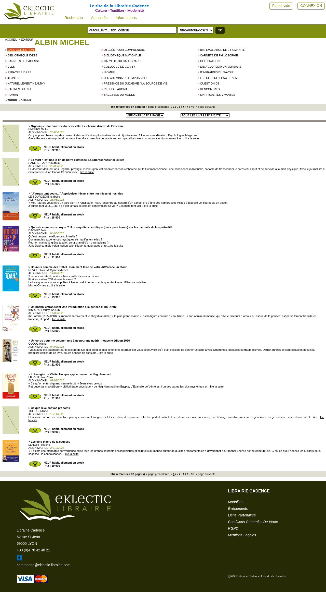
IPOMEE (109, 72)
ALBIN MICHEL (61, 42)
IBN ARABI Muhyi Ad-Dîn (44, 309)
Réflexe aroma (115, 89)
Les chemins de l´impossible (125, 77)
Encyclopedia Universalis (220, 66)
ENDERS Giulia (38, 129)
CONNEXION (311, 6)
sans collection (20, 49)
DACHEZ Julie (38, 230)
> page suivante (205, 106)
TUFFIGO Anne (38, 411)
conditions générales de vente (253, 522)
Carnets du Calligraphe (123, 61)
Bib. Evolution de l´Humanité (222, 49)
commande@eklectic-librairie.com (43, 565)
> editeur (26, 39)
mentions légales (242, 535)
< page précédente (157, 106)
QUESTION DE (209, 83)
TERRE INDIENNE (19, 100)
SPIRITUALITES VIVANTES (217, 94)
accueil (11, 39)
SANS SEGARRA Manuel (44, 162)
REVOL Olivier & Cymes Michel (48, 270)
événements (238, 508)
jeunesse (14, 77)
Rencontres (210, 89)
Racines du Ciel (19, 89)
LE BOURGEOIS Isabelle (44, 196)
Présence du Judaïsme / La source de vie (135, 83)
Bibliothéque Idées (22, 55)
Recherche (73, 17)
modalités (235, 502)
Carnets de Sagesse (23, 61)
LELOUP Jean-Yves (41, 377)
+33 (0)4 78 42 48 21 (33, 550)
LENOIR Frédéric (39, 444)
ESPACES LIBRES (19, 72)
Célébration (210, 61)
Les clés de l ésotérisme (219, 77)
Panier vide (281, 6)
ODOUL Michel (38, 343)
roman (12, 94)
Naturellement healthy (26, 83)
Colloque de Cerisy (119, 66)
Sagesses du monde (119, 94)
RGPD (233, 528)
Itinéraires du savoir (217, 72)
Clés (11, 66)
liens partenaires (242, 515)
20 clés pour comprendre (124, 49)
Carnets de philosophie (219, 55)
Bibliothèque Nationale (122, 55)
